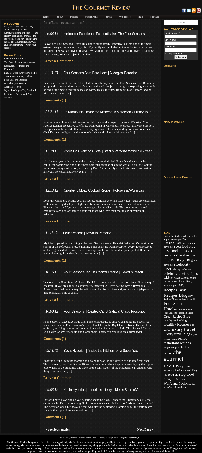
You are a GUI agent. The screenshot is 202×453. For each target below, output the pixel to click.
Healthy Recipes (176, 324)
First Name (170, 39)
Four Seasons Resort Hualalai (178, 312)
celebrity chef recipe (181, 269)
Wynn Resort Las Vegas (179, 387)
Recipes (74, 16)
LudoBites (170, 65)
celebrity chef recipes (181, 273)
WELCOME (11, 23)
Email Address (172, 33)
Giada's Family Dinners (178, 177)
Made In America (174, 121)
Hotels (109, 16)
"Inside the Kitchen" (173, 236)
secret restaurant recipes (177, 340)
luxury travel (182, 329)
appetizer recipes (173, 239)
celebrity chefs (172, 277)
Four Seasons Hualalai (184, 309)
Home (46, 16)
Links (140, 16)
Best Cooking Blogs (176, 241)
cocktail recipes (170, 281)
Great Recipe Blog (177, 316)
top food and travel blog (184, 370)
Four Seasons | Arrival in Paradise (87, 233)
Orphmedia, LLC (135, 438)
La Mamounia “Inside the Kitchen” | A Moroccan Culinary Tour (107, 112)
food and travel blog (187, 299)
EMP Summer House (15, 58)
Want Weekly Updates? (178, 28)
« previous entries (57, 429)
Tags (167, 233)
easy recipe (170, 285)
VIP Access (125, 16)
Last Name (170, 46)
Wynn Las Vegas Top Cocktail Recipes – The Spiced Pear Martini (20, 94)
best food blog (185, 246)
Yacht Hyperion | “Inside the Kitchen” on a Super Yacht (101, 351)
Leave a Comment (58, 61)
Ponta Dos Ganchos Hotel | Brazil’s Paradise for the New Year (108, 151)
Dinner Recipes (186, 281)
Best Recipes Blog (182, 260)
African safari (190, 236)
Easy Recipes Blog (175, 292)
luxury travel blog (177, 334)
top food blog (172, 374)
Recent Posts (12, 55)
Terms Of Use (91, 438)
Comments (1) (54, 100)
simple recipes (171, 347)
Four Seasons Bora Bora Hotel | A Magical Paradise (100, 73)
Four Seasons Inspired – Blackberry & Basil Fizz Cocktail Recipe (17, 83)
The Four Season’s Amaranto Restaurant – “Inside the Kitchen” (19, 66)
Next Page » (145, 429)
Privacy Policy (105, 438)
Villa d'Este (179, 379)
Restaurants (92, 16)
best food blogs (175, 251)
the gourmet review (173, 359)
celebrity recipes (188, 277)
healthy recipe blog (175, 320)
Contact (154, 16)
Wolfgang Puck (175, 383)
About (60, 16)
